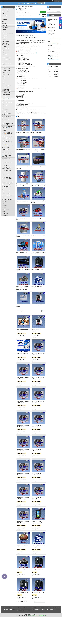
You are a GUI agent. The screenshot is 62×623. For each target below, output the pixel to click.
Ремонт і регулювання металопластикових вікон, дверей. (7, 178)
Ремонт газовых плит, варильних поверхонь (6, 168)
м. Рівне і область (5, 87)
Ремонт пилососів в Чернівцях (37, 218)
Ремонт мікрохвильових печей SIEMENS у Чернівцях (38, 474)
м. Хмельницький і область (7, 74)
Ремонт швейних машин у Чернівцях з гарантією (22, 354)
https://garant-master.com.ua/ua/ (54, 38)
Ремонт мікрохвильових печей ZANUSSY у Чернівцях (38, 354)
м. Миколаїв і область (6, 68)
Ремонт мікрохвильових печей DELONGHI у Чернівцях (23, 522)
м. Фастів (4, 29)
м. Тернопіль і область (6, 92)
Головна (19, 18)
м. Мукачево (4, 96)
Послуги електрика (5, 193)
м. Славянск (4, 111)
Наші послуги (32, 18)
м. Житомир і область (6, 85)
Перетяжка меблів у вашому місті (22, 546)
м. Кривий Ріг (4, 37)
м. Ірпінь (3, 13)
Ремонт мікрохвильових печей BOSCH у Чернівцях (23, 450)
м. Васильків (4, 15)
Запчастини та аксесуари (7, 199)
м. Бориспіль (4, 25)
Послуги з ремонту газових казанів (23, 610)
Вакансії (3, 211)
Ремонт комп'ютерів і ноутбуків (6, 159)
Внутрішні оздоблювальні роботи (7, 120)
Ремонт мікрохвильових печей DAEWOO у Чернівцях (23, 402)
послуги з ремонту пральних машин (38, 609)
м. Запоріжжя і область (6, 52)
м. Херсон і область (6, 72)
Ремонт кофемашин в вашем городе (6, 171)
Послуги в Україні (5, 197)
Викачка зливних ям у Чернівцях (22, 252)
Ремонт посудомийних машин (6, 150)
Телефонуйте (41, 3)
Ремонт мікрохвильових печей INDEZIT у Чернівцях (23, 378)
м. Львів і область (5, 54)
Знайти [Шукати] (42, 12)
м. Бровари (4, 23)
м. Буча (3, 21)
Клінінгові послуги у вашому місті (7, 190)
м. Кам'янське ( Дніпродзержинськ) (6, 44)
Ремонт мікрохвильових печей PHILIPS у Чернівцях (38, 498)
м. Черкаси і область (6, 76)
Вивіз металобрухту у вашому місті (6, 174)
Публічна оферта (5, 209)
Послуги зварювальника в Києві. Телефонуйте (38, 546)
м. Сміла (3, 78)
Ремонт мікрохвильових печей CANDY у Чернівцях (38, 450)
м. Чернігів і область (6, 70)
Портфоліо (4, 201)
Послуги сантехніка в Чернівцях (22, 201)
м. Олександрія (5, 105)
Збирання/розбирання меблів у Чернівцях (23, 330)
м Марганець (4, 35)
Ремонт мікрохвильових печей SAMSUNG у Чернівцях (23, 498)
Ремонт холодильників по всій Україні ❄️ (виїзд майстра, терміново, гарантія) (7, 128)
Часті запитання (5, 215)
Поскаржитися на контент (32, 615)
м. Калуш (4, 66)
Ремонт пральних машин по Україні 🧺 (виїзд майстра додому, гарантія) (7, 133)
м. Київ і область (5, 11)
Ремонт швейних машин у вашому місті (7, 117)
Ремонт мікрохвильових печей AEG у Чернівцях (23, 426)
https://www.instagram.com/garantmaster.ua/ (54, 59)
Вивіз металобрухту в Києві (22, 569)
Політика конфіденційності (51, 609)
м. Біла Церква (5, 27)
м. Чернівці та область (6, 98)
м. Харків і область (5, 50)
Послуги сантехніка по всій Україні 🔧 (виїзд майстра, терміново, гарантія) (7, 183)
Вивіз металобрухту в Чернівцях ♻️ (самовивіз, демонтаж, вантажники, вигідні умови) (22, 288)
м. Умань (3, 107)
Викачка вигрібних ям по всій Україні (7, 187)
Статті (3, 203)
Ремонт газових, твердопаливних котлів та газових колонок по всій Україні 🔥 (7, 142)
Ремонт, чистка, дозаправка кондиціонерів (7, 124)
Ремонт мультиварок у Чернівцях (38, 305)
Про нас (3, 207)
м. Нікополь (4, 46)
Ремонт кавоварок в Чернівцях (37, 269)
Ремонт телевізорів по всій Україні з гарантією (7, 147)
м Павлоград (4, 39)
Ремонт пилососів (5, 165)
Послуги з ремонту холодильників (8, 609)
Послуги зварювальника (6, 195)
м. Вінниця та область (6, 56)
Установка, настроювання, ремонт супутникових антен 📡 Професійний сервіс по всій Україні (7, 154)
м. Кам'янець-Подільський (7, 102)
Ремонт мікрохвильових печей (6, 162)
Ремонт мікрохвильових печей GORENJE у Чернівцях (38, 378)
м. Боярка (4, 17)
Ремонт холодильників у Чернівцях (23, 132)
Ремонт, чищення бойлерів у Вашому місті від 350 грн (7, 137)
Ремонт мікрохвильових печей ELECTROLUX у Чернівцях (38, 426)
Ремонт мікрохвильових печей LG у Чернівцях (23, 474)
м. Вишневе (4, 19)
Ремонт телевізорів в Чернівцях (37, 166)
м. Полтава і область (6, 59)
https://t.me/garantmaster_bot (53, 56)
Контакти (25, 18)
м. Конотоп (4, 83)
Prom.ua (37, 614)
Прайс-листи (4, 205)
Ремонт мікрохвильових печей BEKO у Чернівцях (38, 402)
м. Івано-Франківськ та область (6, 64)
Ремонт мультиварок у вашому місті (6, 114)
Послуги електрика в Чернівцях (37, 235)
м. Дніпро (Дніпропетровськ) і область (7, 32)
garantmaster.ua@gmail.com (53, 43)
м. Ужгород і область (6, 94)
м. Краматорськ (5, 109)
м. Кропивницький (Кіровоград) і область (6, 90)
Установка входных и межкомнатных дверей (37, 522)
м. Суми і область (5, 81)
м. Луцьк (3, 100)
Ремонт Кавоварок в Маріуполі (38, 569)
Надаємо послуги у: (6, 8)
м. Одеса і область (5, 48)
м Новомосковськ (5, 41)
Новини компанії (5, 213)
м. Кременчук (4, 61)
